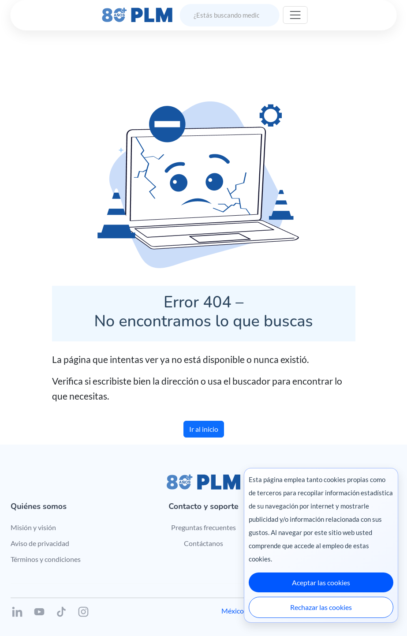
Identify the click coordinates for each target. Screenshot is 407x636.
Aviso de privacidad (40, 543)
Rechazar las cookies (321, 607)
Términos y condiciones (46, 559)
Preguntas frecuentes (203, 527)
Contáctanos (203, 543)
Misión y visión (33, 527)
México (232, 610)
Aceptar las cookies (321, 582)
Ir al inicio (203, 429)
